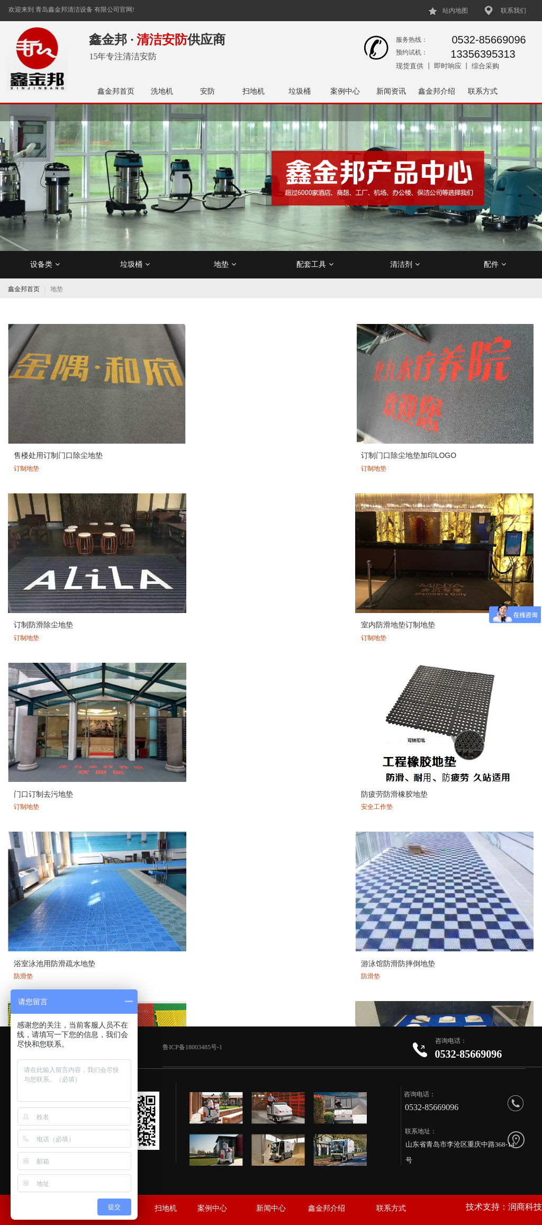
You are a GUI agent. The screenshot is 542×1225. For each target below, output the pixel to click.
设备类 (45, 264)
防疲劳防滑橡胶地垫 (178, 550)
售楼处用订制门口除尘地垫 (56, 422)
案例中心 (345, 91)
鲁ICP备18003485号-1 (193, 1047)
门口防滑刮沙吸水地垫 (448, 677)
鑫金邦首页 (115, 91)
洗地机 (162, 91)
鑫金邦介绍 (436, 91)
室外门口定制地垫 (174, 805)
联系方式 (483, 91)
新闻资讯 (391, 91)
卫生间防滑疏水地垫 (178, 677)
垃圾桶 (299, 91)
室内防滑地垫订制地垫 (448, 422)
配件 (495, 264)
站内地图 (455, 10)
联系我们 (513, 10)
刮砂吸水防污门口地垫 (315, 805)
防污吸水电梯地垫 (41, 933)
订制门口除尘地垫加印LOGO (192, 422)
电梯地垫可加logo (174, 933)
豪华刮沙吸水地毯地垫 (448, 933)
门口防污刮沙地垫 (440, 805)
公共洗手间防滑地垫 (311, 677)
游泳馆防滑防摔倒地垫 (448, 550)
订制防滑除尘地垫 (307, 422)
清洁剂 (405, 264)
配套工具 (314, 264)
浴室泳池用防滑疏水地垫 (318, 550)
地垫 (225, 264)
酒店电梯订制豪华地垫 (315, 933)
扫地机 (253, 91)
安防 (207, 91)
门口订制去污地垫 (41, 550)
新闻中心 (271, 1208)
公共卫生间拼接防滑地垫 (53, 677)
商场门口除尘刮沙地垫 (49, 805)
